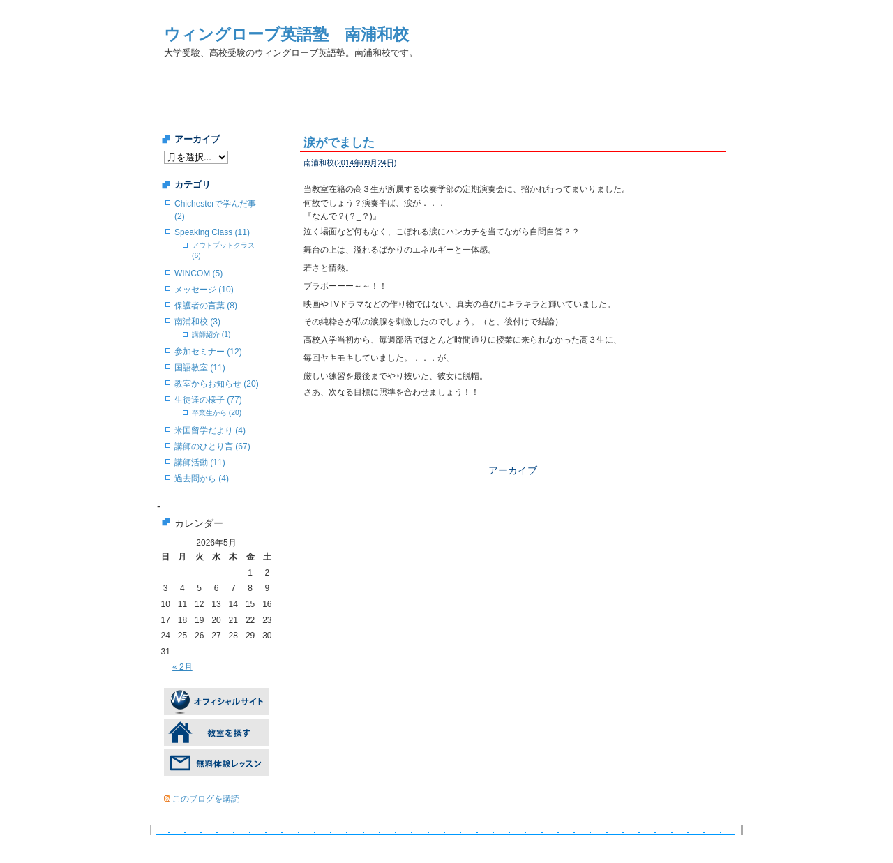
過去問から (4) (201, 478)
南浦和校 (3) (197, 322)
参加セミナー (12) (208, 352)
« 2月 (182, 667)
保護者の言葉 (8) (205, 305)
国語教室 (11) (199, 368)
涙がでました (339, 142)
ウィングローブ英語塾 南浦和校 (286, 34)
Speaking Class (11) (212, 232)
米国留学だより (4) (210, 430)
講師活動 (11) (199, 462)
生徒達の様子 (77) (208, 400)
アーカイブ (512, 470)
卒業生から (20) (216, 413)
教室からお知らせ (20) (216, 384)
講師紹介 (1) (211, 334)
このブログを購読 (205, 799)
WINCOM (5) (198, 273)
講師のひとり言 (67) (212, 446)
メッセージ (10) (204, 289)
